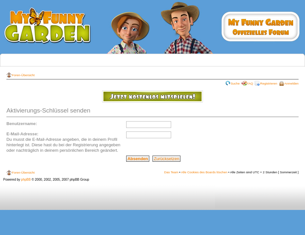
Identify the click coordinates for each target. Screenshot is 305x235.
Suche (235, 83)
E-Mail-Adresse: (22, 133)
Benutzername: (21, 123)
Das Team (171, 172)
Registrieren (268, 83)
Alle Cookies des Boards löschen (204, 172)
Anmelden (291, 83)
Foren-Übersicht (23, 75)
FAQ (250, 83)
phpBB (26, 179)
